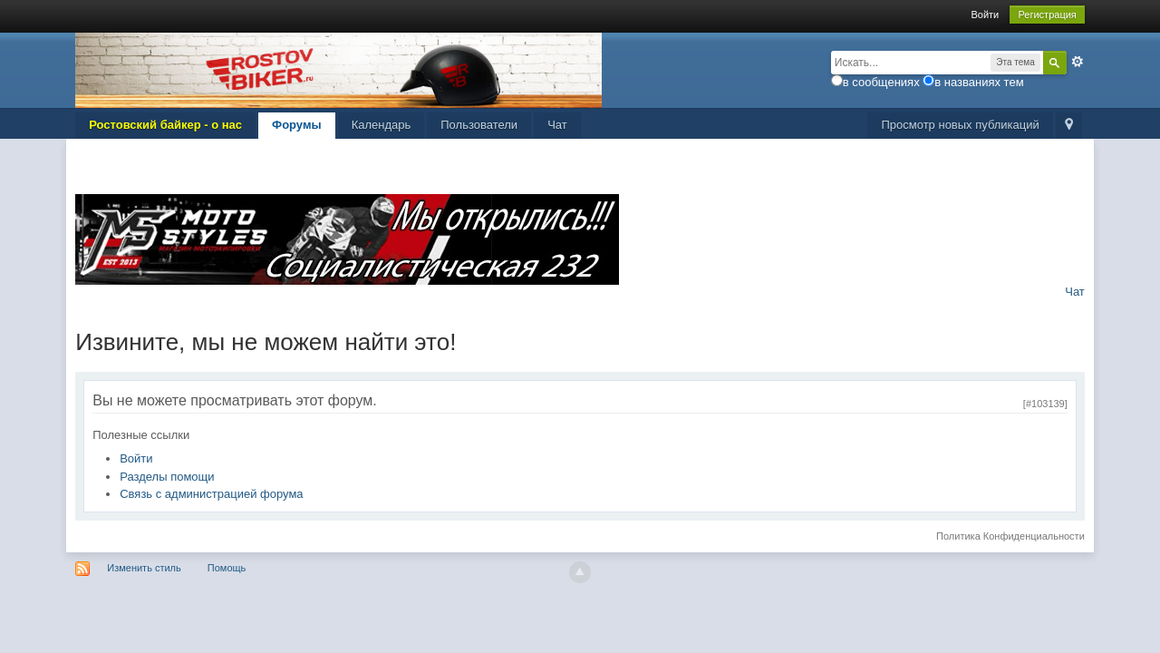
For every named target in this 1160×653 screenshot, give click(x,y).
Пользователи (478, 125)
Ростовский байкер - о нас (165, 125)
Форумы (297, 125)
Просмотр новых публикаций (960, 125)
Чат (557, 125)
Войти (985, 14)
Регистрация (1047, 14)
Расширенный (1077, 61)
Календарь (381, 125)
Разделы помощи (167, 476)
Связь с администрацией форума (211, 494)
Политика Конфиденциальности (1010, 536)
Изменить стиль (144, 567)
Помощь (227, 567)
